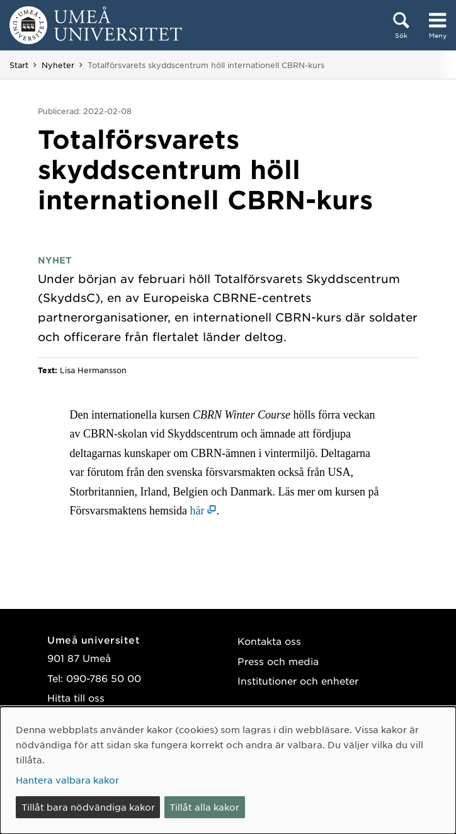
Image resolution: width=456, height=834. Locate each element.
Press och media (278, 661)
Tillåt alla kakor (204, 807)
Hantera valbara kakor (67, 779)
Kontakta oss (269, 641)
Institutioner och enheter (297, 680)
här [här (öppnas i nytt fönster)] (197, 510)
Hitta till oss (76, 698)
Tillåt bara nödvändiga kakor (88, 807)
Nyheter (58, 65)
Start (18, 65)
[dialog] (228, 770)
